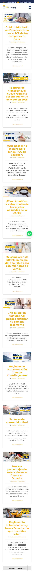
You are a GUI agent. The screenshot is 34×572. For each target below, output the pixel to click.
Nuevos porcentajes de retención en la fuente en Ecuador (17, 472)
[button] (29, 233)
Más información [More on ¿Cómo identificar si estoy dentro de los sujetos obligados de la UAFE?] (17, 235)
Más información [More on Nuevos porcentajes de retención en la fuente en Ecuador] (17, 500)
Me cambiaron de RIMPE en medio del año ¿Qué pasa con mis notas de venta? (17, 262)
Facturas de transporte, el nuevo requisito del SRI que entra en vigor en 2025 (17, 93)
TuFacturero (14, 537)
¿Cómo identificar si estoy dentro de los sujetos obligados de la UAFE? (17, 207)
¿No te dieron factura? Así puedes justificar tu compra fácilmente (17, 318)
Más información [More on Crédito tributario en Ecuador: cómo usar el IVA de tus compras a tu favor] (17, 66)
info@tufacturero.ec (25, 2)
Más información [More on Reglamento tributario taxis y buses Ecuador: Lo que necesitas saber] (17, 558)
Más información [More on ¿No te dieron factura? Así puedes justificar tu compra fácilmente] (17, 344)
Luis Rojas (14, 42)
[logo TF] (9, 6)
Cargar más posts (17, 568)
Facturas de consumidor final (17, 421)
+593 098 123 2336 (11, 2)
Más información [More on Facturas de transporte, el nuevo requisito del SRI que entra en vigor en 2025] (17, 124)
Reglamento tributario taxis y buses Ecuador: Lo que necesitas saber (17, 528)
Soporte (14, 102)
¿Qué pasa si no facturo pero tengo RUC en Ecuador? (17, 150)
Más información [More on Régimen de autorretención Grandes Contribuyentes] (17, 397)
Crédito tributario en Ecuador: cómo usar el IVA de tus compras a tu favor (17, 33)
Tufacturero (21, 42)
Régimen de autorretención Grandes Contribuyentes (17, 371)
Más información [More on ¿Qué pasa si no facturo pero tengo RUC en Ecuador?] (17, 179)
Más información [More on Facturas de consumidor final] (17, 444)
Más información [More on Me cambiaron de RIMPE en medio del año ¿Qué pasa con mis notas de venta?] (17, 291)
